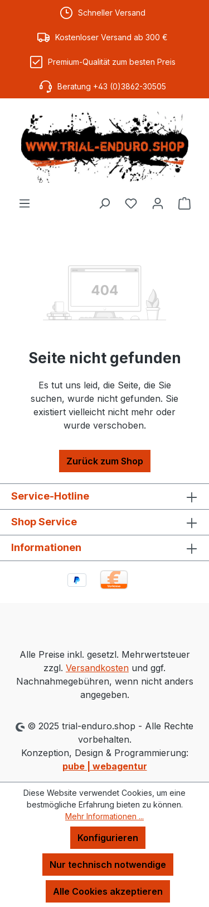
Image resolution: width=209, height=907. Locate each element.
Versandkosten (97, 667)
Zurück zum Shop (104, 461)
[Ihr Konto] (157, 203)
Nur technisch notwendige (108, 864)
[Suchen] (104, 203)
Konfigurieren (107, 837)
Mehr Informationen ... (104, 816)
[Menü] (24, 203)
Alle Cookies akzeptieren (108, 891)
